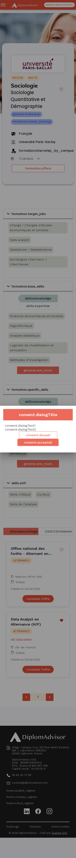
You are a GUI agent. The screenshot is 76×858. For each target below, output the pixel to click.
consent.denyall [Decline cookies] (38, 435)
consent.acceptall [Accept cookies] (38, 442)
